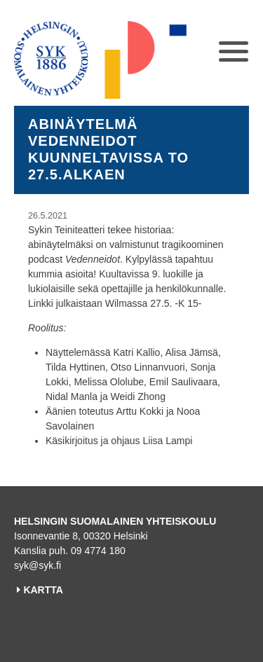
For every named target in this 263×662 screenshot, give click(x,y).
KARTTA (43, 590)
